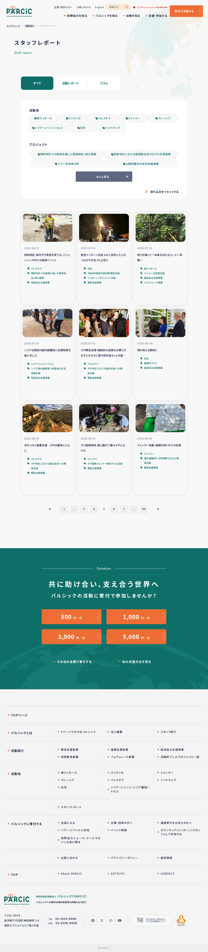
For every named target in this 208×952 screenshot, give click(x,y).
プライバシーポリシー (124, 858)
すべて (37, 83)
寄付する (184, 11)
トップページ (13, 25)
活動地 (16, 774)
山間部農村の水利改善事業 (142, 164)
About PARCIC (71, 874)
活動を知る (133, 16)
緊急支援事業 (70, 750)
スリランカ (74, 118)
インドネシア (112, 128)
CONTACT (168, 874)
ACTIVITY (118, 874)
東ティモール (44, 118)
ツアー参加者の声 (68, 164)
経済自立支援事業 (172, 750)
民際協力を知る (77, 16)
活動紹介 (30, 25)
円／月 (71, 617)
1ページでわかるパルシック (78, 732)
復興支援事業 (119, 750)
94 (144, 509)
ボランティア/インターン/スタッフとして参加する (180, 832)
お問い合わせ (84, 7)
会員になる (68, 823)
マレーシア (164, 118)
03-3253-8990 (66, 919)
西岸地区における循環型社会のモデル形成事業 (142, 154)
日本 (83, 128)
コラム (104, 83)
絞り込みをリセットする (165, 192)
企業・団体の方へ (63, 7)
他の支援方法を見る (136, 662)
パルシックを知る (107, 16)
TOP (14, 875)
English (99, 7)
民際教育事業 (70, 757)
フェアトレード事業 (122, 757)
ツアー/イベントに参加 (75, 830)
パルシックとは (22, 733)
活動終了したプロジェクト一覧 (180, 757)
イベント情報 (119, 830)
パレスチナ (104, 118)
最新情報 (166, 858)
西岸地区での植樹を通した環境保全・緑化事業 (68, 154)
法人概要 (116, 732)
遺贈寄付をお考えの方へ (176, 823)
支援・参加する (158, 16)
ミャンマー (134, 118)
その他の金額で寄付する (74, 662)
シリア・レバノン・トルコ (49, 128)
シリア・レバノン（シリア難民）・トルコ (131, 789)
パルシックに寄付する (26, 824)
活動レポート (70, 83)
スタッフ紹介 (169, 732)
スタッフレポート (71, 807)
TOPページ (19, 715)
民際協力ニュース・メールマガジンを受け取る (81, 840)
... (74, 509)
